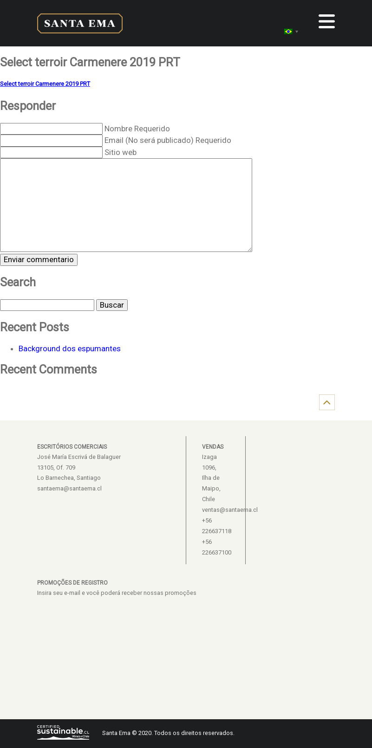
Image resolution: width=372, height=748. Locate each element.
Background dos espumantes (70, 348)
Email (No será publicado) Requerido (167, 140)
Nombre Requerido (137, 128)
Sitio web (120, 152)
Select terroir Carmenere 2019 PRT (45, 83)
